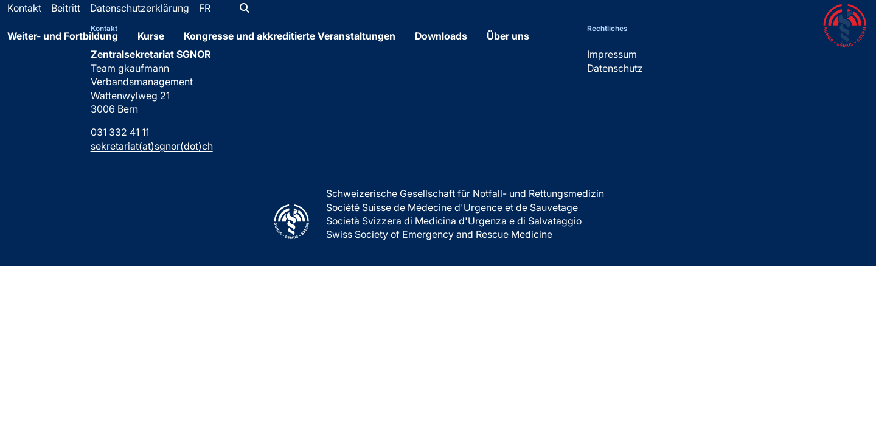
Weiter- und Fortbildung (62, 44)
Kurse (150, 44)
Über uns (508, 44)
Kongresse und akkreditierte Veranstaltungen (289, 44)
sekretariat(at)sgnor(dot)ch (152, 146)
